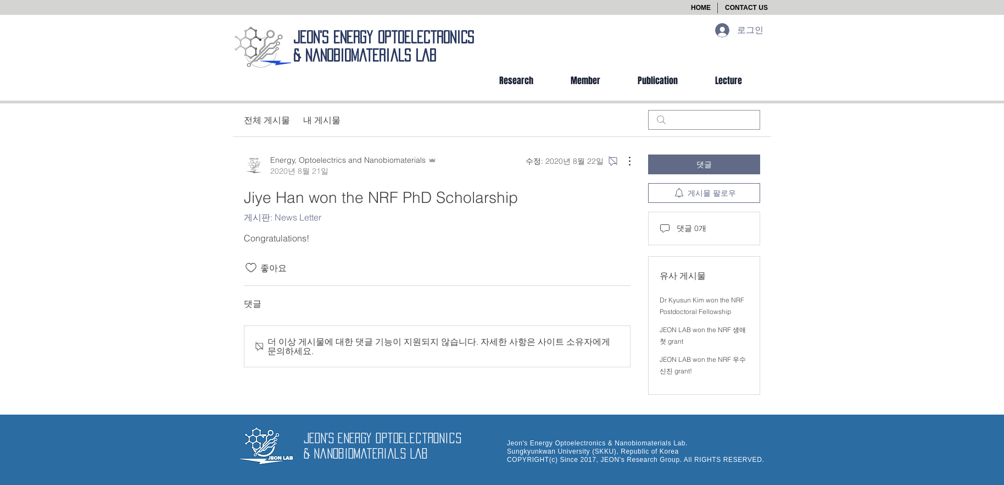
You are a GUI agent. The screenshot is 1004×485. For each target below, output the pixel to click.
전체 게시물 (267, 119)
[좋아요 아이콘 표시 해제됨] (251, 267)
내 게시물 (322, 119)
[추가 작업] (624, 161)
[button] (746, 8)
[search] (704, 120)
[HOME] (701, 8)
